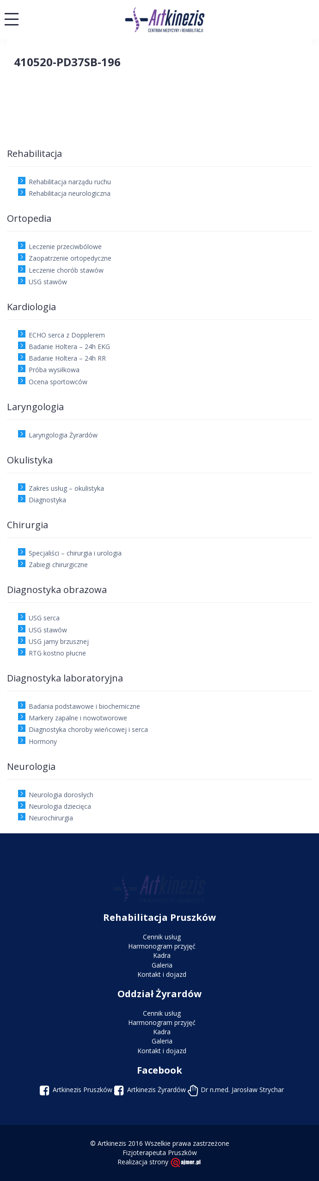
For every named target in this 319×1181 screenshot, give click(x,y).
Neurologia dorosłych (61, 794)
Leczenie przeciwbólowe (65, 246)
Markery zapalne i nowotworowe (78, 717)
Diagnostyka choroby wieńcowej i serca (88, 729)
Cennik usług (162, 936)
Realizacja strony (159, 1161)
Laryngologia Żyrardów (63, 435)
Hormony (43, 741)
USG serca (44, 617)
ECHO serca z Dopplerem (67, 335)
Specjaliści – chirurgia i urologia (75, 553)
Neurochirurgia (51, 817)
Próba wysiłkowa (54, 369)
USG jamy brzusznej (59, 641)
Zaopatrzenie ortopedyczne (70, 258)
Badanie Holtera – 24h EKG (69, 346)
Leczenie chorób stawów (66, 270)
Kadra (162, 955)
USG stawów (48, 281)
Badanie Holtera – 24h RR (67, 358)
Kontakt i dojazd (161, 974)
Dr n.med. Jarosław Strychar (242, 1089)
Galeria (162, 965)
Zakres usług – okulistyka (66, 488)
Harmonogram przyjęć (162, 946)
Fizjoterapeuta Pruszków (160, 1152)
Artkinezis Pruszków (82, 1089)
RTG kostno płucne (57, 653)
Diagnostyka (47, 499)
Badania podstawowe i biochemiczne (84, 706)
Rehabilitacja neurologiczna (69, 193)
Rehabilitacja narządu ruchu (70, 181)
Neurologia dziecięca (60, 806)
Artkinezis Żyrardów (156, 1089)
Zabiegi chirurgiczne (58, 564)
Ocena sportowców (58, 381)
